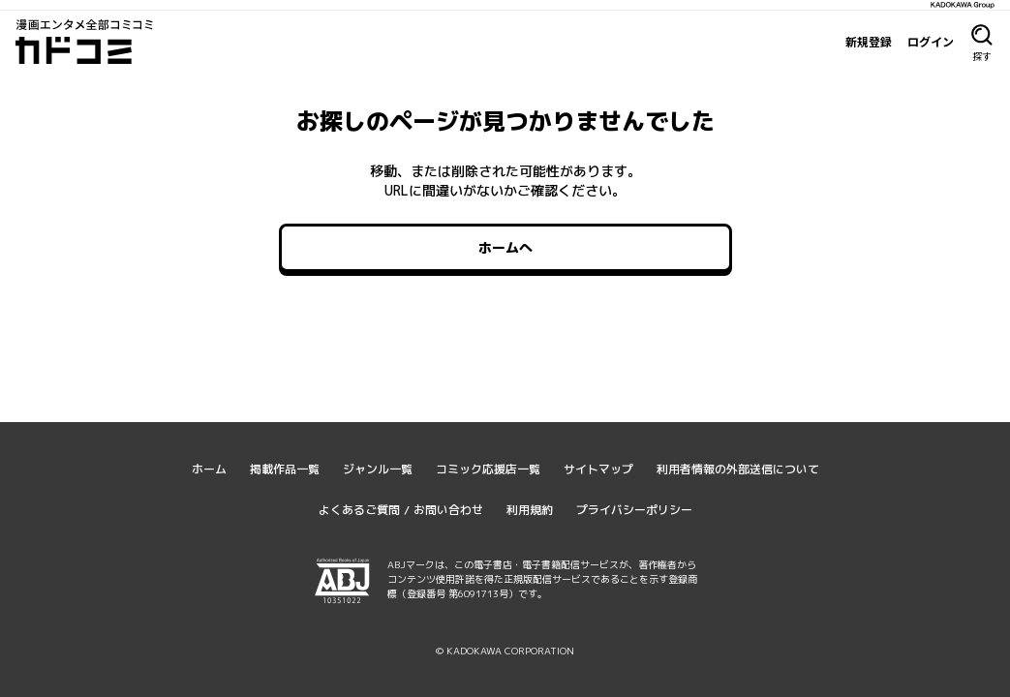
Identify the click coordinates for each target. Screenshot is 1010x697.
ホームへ (505, 247)
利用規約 (529, 509)
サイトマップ (598, 469)
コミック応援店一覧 (488, 469)
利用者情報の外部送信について (738, 469)
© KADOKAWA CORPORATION (505, 650)
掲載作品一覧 (285, 469)
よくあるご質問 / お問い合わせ (401, 509)
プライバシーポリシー (634, 509)
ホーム (209, 469)
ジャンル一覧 (378, 469)
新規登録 (868, 41)
